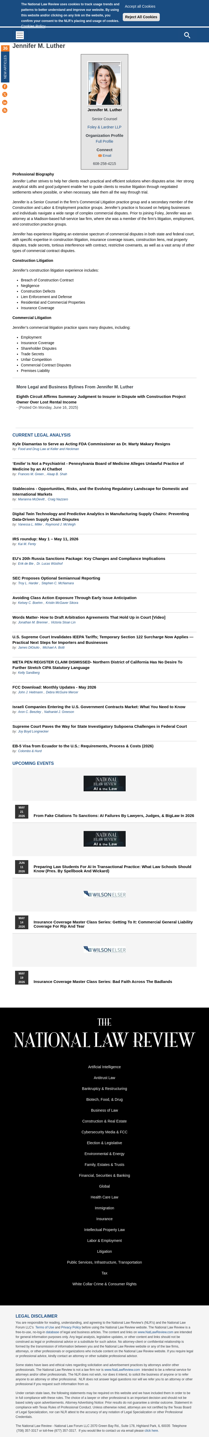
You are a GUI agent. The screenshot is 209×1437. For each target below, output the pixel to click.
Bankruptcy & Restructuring (104, 1088)
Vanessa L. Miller (30, 524)
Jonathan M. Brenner (33, 622)
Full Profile (104, 141)
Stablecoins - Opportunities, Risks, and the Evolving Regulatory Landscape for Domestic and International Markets (100, 491)
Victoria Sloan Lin (63, 622)
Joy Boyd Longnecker (33, 731)
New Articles (5, 67)
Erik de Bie (26, 563)
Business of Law (104, 1110)
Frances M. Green (31, 474)
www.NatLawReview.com (155, 1332)
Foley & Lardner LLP (104, 127)
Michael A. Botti (54, 647)
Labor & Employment (104, 1240)
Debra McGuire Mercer (62, 692)
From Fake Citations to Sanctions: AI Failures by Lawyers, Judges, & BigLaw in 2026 (114, 816)
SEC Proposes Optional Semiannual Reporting (56, 578)
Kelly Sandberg (28, 673)
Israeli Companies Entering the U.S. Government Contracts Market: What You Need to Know (98, 706)
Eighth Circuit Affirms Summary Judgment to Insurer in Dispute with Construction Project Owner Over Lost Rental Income (101, 399)
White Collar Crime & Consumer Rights (104, 1284)
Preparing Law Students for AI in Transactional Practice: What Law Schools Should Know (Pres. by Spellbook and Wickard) (112, 869)
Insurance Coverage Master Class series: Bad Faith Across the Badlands (103, 982)
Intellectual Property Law (104, 1230)
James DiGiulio (28, 647)
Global (104, 1186)
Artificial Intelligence (104, 1067)
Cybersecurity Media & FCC (104, 1132)
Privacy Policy (71, 1327)
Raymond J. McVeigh (61, 524)
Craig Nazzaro (58, 499)
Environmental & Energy (105, 1154)
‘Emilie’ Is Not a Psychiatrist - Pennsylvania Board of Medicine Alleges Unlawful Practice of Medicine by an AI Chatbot (98, 466)
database (52, 1332)
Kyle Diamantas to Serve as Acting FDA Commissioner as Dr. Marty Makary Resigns (91, 444)
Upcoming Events (33, 763)
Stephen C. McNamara (58, 583)
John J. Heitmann (30, 692)
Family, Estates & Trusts (104, 1164)
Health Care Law (104, 1197)
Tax (104, 1273)
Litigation (104, 1251)
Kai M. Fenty (27, 544)
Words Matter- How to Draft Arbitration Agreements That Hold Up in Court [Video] (88, 617)
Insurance (104, 1219)
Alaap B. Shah (57, 474)
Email (107, 156)
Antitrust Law (104, 1078)
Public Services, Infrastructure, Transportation (104, 1262)
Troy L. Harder (28, 583)
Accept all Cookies (140, 6)
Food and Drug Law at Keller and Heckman (48, 449)
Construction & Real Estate (104, 1121)
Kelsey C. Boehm (30, 603)
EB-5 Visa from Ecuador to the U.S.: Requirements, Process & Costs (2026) (82, 746)
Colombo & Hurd (30, 751)
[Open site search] (187, 35)
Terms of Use (44, 1327)
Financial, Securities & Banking (104, 1175)
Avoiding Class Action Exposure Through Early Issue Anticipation (74, 597)
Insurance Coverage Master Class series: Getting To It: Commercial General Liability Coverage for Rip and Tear (113, 924)
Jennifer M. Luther (105, 109)
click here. (152, 1430)
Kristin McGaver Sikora (62, 603)
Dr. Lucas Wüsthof (49, 563)
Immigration (104, 1208)
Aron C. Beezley (29, 712)
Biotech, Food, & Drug (104, 1099)
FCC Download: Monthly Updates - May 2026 (54, 687)
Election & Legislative (104, 1143)
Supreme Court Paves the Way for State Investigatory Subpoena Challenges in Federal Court (99, 726)
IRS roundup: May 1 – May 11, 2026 (45, 539)
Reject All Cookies (141, 17)
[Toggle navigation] (19, 35)
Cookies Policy (33, 26)
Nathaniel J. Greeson (59, 712)
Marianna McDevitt (31, 499)
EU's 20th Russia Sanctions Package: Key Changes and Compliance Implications (88, 558)
